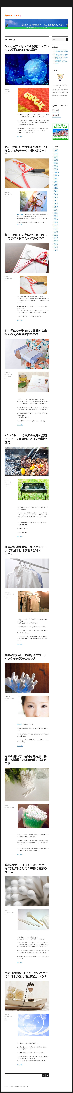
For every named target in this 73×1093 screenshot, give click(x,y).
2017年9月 (56, 230)
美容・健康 (12, 698)
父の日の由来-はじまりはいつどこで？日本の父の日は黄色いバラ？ (26, 974)
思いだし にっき (8, 1086)
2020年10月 (56, 175)
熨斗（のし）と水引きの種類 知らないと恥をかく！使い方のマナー (26, 150)
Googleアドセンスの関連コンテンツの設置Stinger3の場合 (27, 48)
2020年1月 (56, 188)
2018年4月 (56, 219)
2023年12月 (56, 152)
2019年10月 (56, 193)
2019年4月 (56, 202)
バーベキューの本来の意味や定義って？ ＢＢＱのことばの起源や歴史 (26, 439)
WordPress (7, 91)
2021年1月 (56, 171)
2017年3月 (56, 234)
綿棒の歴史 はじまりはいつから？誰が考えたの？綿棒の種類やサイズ (26, 868)
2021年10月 (56, 157)
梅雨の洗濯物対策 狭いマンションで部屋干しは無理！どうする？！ (26, 550)
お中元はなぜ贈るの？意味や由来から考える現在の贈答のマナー (26, 332)
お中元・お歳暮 (8, 376)
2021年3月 (56, 168)
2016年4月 (56, 250)
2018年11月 (56, 209)
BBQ (6, 484)
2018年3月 (56, 221)
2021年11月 (56, 156)
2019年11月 (56, 191)
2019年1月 (56, 206)
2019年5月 (56, 200)
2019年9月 (56, 194)
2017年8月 (56, 231)
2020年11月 (56, 174)
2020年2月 (56, 187)
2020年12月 (56, 172)
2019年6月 (56, 199)
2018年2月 (56, 222)
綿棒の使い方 (20, 724)
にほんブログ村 (55, 111)
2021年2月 (56, 169)
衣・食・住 (12, 594)
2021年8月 (56, 160)
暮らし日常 (7, 594)
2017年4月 (56, 232)
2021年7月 (56, 162)
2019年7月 (56, 197)
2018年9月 (56, 212)
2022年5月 (56, 155)
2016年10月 (56, 241)
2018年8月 (56, 213)
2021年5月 (56, 165)
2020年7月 (56, 180)
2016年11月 (56, 240)
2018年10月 (56, 210)
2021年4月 (56, 166)
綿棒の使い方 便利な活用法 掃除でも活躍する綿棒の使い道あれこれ (26, 760)
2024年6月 (56, 149)
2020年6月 (56, 181)
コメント (6, 93)
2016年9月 (56, 243)
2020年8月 (56, 178)
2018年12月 (56, 207)
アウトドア (9, 484)
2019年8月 (56, 196)
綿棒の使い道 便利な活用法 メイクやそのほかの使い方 (26, 656)
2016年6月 (56, 247)
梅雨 (5, 596)
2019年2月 (56, 205)
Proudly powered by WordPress (20, 1086)
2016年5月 (56, 249)
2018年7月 (56, 215)
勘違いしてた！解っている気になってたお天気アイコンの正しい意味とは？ (61, 51)
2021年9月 (56, 159)
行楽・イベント (8, 482)
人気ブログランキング (56, 117)
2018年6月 (56, 216)
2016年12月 (56, 238)
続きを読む (20, 136)
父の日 (6, 1018)
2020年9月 (56, 177)
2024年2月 (56, 150)
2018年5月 (56, 218)
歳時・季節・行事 (8, 194)
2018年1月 (56, 224)
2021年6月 (56, 163)
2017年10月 (56, 228)
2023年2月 (56, 153)
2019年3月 (56, 203)
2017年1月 (56, 237)
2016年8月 (56, 244)
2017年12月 (56, 225)
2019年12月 (56, 190)
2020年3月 (56, 185)
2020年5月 (56, 182)
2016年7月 (56, 246)
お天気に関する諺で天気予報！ (60, 60)
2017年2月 (56, 235)
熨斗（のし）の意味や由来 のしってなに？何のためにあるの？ (26, 236)
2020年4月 (56, 184)
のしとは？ (20, 214)
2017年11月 (56, 227)
